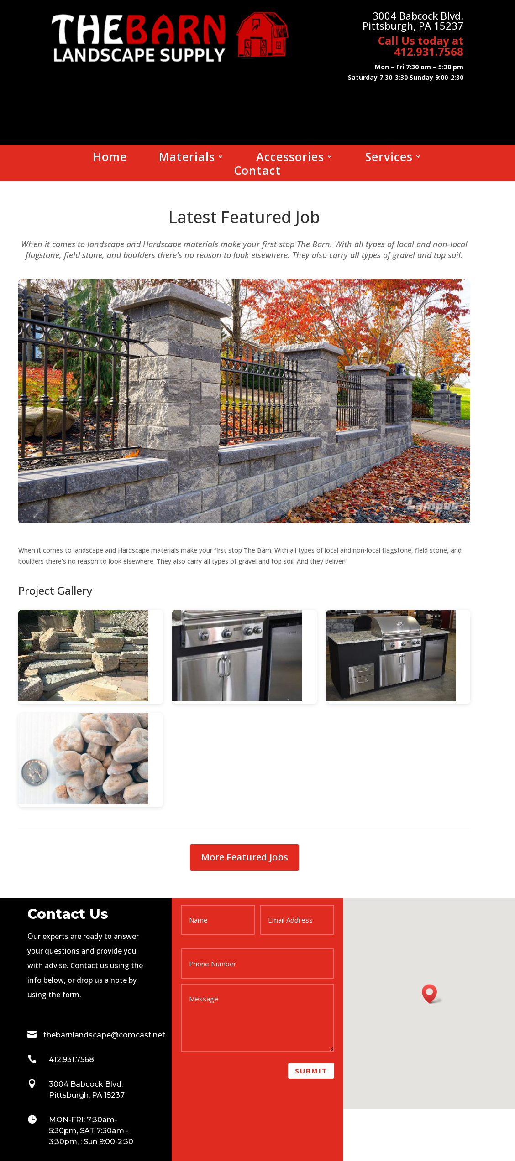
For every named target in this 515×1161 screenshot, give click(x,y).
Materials (187, 158)
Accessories (290, 158)
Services (389, 158)
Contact (257, 172)
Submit (311, 1070)
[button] (432, 994)
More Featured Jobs (244, 857)
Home (110, 158)
